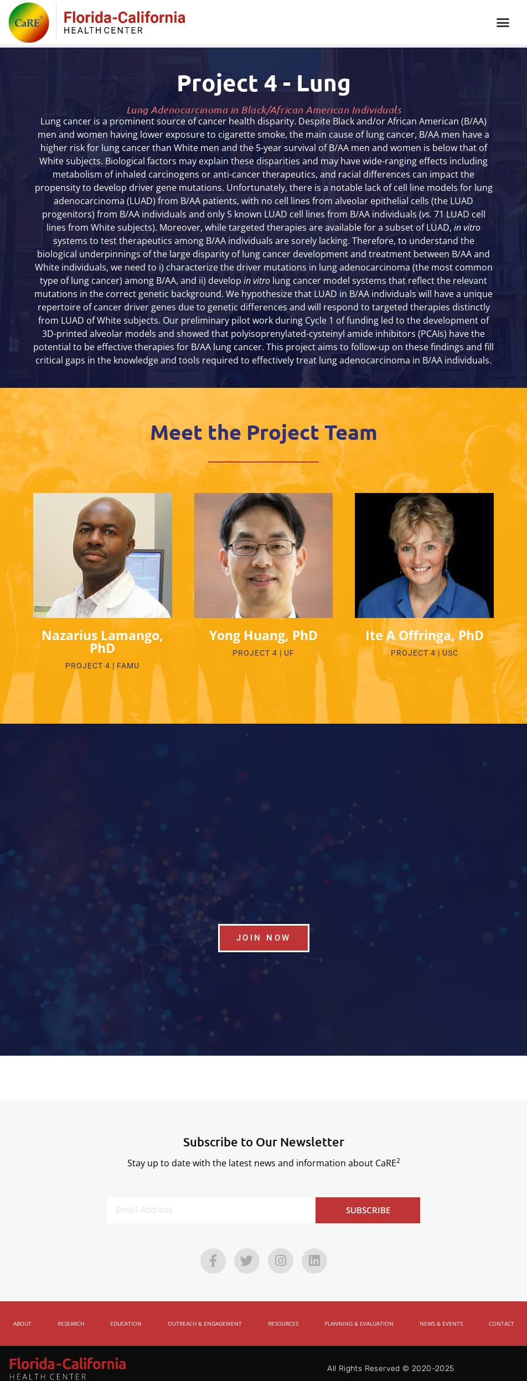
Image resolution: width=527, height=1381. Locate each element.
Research (71, 1313)
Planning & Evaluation (359, 1313)
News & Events (441, 1313)
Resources (283, 1313)
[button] (502, 22)
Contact (501, 1313)
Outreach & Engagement (205, 1313)
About (22, 1313)
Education (126, 1313)
